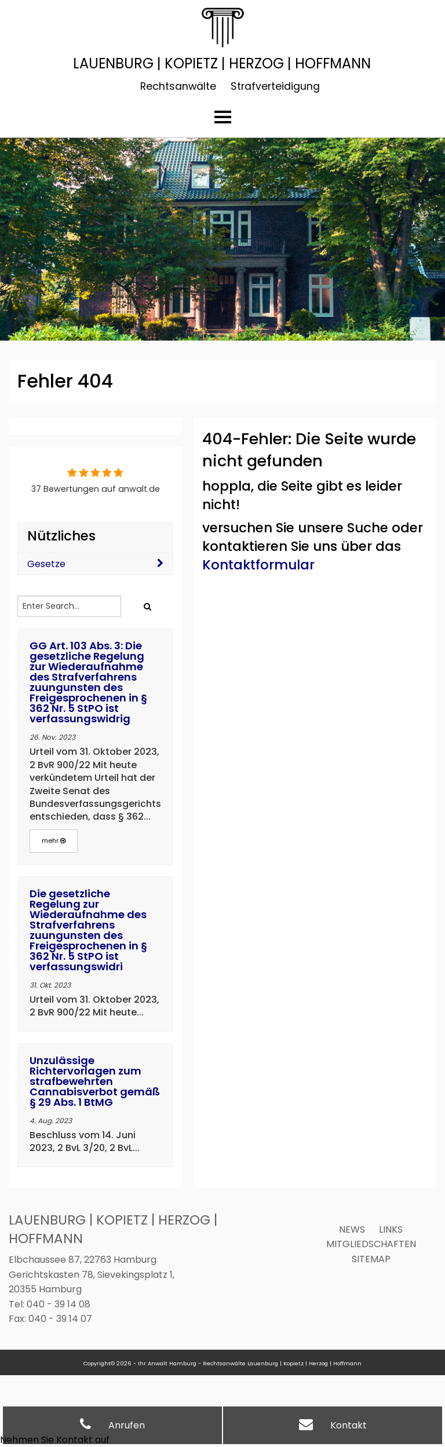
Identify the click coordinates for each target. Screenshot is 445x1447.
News (352, 1229)
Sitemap (371, 1259)
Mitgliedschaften (371, 1244)
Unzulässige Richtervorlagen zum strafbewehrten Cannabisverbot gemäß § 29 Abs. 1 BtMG (95, 1081)
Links (391, 1229)
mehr (53, 840)
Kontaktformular (258, 565)
